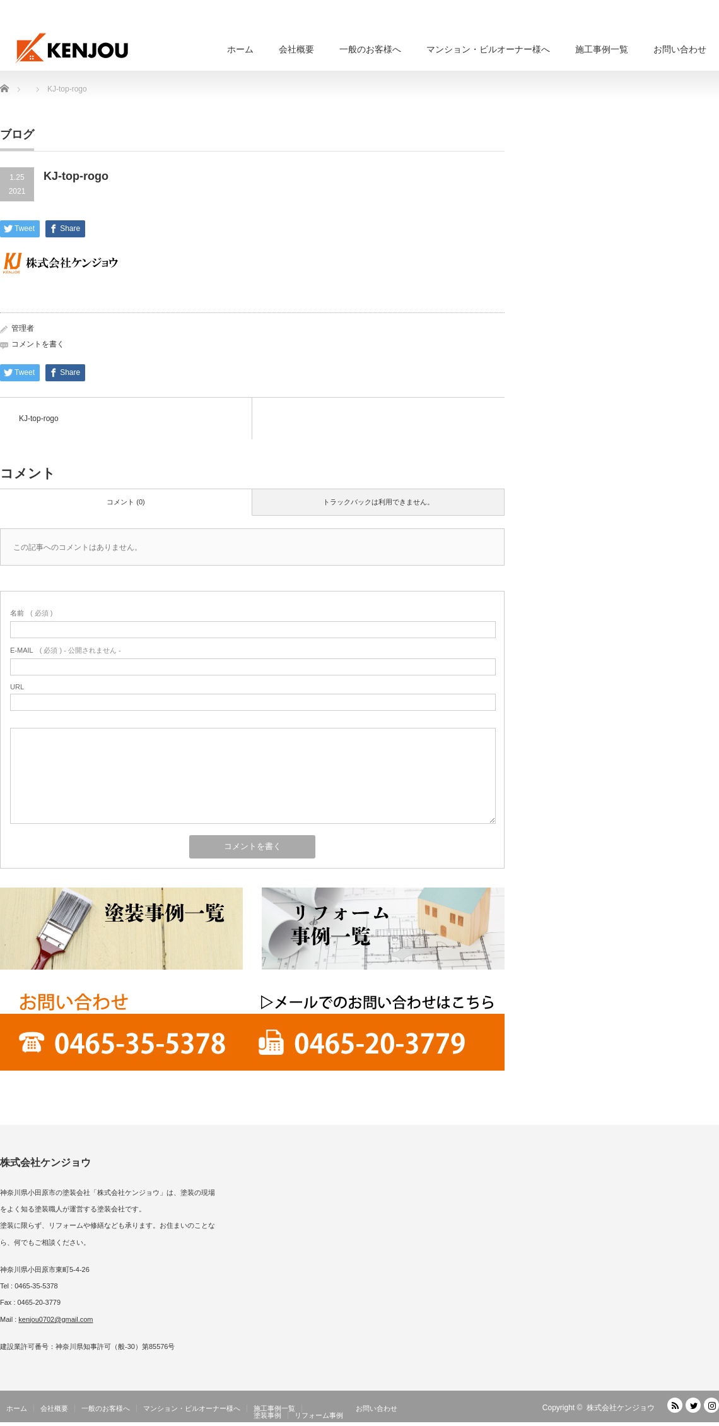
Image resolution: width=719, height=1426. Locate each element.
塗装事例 (267, 1415)
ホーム (240, 49)
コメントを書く (37, 344)
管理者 (22, 328)
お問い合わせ (679, 49)
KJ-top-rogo (39, 418)
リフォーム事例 (319, 1415)
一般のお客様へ (370, 49)
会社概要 (296, 49)
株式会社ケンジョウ (621, 1407)
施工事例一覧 (601, 49)
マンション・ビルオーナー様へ (488, 49)
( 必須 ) (31, 613)
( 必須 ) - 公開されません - (65, 650)
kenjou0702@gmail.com (55, 1319)
